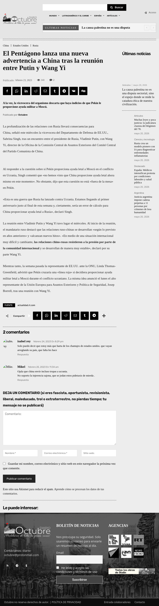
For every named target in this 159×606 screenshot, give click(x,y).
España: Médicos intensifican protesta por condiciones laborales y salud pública (144, 174)
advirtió (23, 272)
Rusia (35, 45)
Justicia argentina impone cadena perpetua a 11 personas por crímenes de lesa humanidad (142, 201)
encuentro (37, 138)
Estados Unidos (21, 45)
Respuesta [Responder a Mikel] (23, 380)
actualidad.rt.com (26, 305)
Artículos (126, 85)
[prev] (146, 27)
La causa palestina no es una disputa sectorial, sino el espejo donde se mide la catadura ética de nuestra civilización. (138, 96)
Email (60, 553)
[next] (153, 27)
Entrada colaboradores (117, 602)
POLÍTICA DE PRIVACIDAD (66, 602)
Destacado (139, 164)
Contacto (140, 602)
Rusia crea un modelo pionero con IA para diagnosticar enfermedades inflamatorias (145, 147)
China (6, 45)
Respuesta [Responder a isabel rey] (23, 354)
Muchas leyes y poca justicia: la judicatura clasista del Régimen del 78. (144, 123)
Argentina (139, 190)
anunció (92, 278)
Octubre (23, 114)
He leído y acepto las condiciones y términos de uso (76, 570)
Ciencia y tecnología (144, 138)
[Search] (116, 7)
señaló (16, 132)
